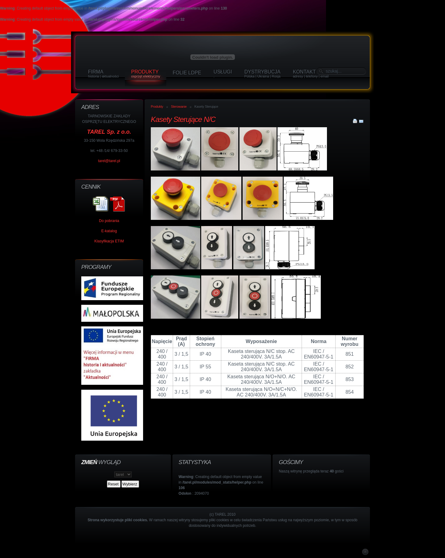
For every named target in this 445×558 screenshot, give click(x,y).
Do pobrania (109, 221)
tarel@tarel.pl (109, 161)
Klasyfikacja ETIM (109, 241)
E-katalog (109, 231)
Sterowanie (179, 106)
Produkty (157, 106)
